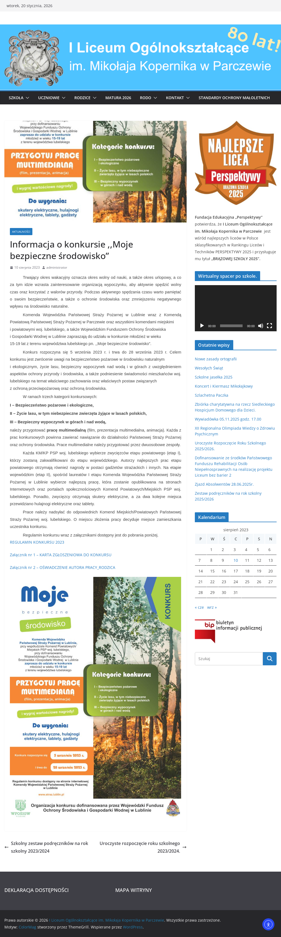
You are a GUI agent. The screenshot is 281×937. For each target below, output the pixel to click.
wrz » (212, 607)
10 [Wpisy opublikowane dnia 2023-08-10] (236, 560)
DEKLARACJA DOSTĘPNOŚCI (36, 890)
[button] (26, 98)
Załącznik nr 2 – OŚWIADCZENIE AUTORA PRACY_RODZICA (62, 567)
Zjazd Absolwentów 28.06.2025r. (224, 484)
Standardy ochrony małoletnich (234, 97)
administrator (56, 267)
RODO (145, 97)
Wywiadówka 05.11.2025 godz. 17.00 (228, 419)
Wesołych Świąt (209, 368)
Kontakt (175, 97)
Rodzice (82, 97)
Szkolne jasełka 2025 (213, 377)
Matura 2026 (118, 97)
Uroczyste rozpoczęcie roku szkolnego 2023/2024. (143, 847)
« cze (199, 607)
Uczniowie (49, 97)
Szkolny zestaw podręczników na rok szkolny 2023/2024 (46, 847)
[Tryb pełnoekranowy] (269, 326)
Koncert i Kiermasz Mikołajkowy (224, 386)
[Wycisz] (260, 326)
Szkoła (16, 97)
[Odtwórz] (202, 326)
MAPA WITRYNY (133, 890)
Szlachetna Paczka (211, 395)
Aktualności (21, 231)
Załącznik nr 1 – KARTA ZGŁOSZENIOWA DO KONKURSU (60, 554)
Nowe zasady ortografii (216, 359)
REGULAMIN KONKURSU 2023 (37, 542)
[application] (236, 308)
